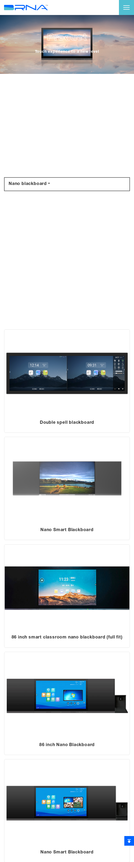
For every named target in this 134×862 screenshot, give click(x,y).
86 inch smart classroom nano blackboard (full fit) (67, 638)
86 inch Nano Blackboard (67, 745)
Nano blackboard (28, 184)
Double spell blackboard (67, 423)
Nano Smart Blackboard (67, 530)
